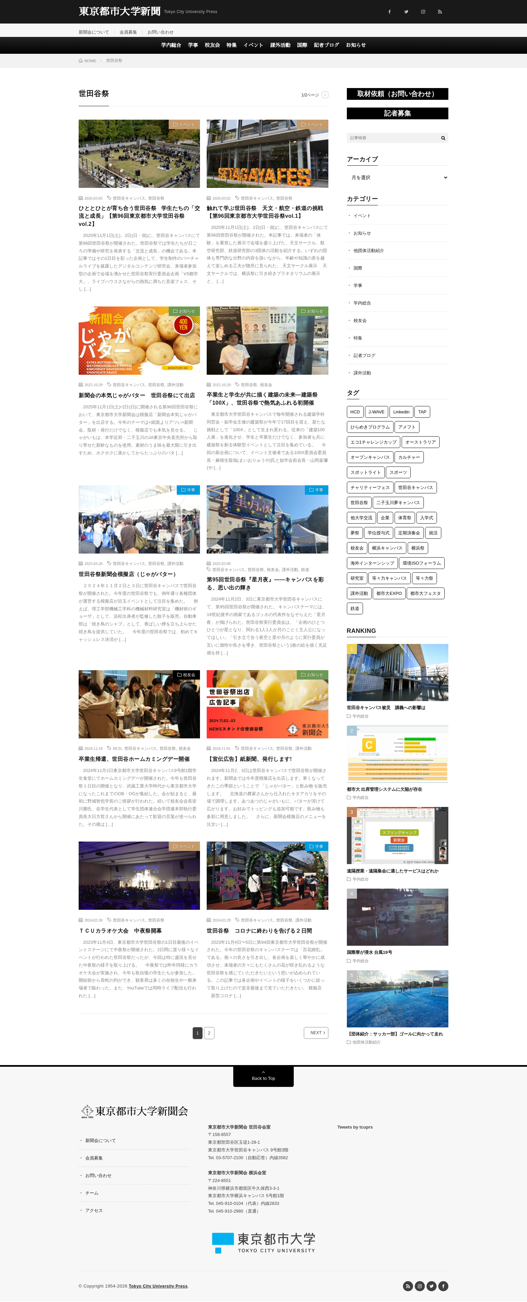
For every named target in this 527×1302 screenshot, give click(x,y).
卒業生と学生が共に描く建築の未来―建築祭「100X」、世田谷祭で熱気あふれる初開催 (267, 413)
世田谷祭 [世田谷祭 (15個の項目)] (359, 508)
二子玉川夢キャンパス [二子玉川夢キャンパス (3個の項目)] (398, 508)
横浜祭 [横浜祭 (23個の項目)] (417, 554)
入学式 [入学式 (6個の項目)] (426, 523)
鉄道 (305, 589)
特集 (232, 51)
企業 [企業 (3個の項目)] (385, 523)
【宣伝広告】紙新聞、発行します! (254, 780)
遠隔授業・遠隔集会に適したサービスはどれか (395, 876)
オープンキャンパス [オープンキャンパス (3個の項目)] (370, 463)
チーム (92, 1217)
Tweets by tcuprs (355, 1151)
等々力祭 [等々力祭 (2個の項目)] (424, 584)
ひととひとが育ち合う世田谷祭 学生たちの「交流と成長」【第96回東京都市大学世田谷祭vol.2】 (138, 223)
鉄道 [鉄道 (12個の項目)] (355, 614)
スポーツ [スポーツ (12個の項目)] (398, 478)
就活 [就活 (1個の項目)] (433, 538)
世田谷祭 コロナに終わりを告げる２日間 (266, 961)
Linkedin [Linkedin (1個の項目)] (401, 417)
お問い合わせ (165, 32)
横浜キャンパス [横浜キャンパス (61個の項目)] (387, 554)
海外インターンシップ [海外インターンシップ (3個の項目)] (372, 569)
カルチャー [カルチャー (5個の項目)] (409, 463)
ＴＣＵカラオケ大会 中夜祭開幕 (125, 961)
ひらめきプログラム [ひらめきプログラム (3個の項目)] (370, 433)
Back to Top (263, 1103)
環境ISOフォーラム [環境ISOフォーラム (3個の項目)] (422, 569)
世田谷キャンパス (129, 204)
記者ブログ (326, 51)
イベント (253, 51)
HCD (117, 770)
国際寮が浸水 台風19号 (369, 958)
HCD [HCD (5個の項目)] (355, 417)
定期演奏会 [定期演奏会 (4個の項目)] (409, 538)
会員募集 (131, 32)
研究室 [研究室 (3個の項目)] (357, 584)
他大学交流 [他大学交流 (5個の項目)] (361, 523)
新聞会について (95, 32)
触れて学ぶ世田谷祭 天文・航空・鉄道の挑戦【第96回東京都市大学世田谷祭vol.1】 (267, 219)
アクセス (94, 1234)
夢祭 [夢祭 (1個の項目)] (355, 538)
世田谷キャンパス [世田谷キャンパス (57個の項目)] (415, 493)
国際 (302, 51)
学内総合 (171, 51)
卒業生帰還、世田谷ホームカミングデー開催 (138, 785)
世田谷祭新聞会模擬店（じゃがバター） (135, 594)
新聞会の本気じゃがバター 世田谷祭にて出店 (138, 408)
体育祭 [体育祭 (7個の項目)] (404, 523)
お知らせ (356, 51)
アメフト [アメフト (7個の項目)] (407, 433)
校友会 (212, 51)
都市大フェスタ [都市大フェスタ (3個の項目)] (425, 599)
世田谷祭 (156, 204)
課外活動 (280, 51)
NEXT (309, 1063)
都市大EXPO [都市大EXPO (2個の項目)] (389, 599)
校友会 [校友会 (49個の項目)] (357, 554)
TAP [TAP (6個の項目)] (422, 417)
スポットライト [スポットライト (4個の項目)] (366, 478)
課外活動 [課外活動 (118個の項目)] (359, 599)
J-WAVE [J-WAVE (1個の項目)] (377, 417)
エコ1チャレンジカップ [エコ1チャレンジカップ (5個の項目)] (374, 448)
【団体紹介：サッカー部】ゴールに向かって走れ (395, 1040)
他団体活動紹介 (370, 256)
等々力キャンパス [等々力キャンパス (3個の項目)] (389, 584)
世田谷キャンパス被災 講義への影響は (386, 713)
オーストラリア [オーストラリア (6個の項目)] (420, 448)
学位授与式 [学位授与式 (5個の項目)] (379, 538)
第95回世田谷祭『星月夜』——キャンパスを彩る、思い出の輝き (266, 604)
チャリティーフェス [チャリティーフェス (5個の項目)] (370, 493)
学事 (193, 51)
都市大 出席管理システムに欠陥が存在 (384, 795)
